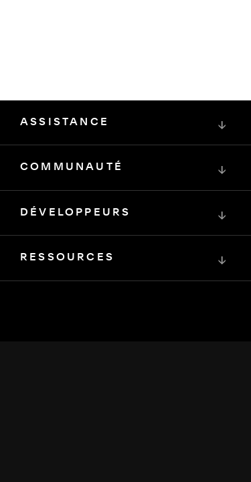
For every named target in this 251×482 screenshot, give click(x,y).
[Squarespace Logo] (126, 354)
